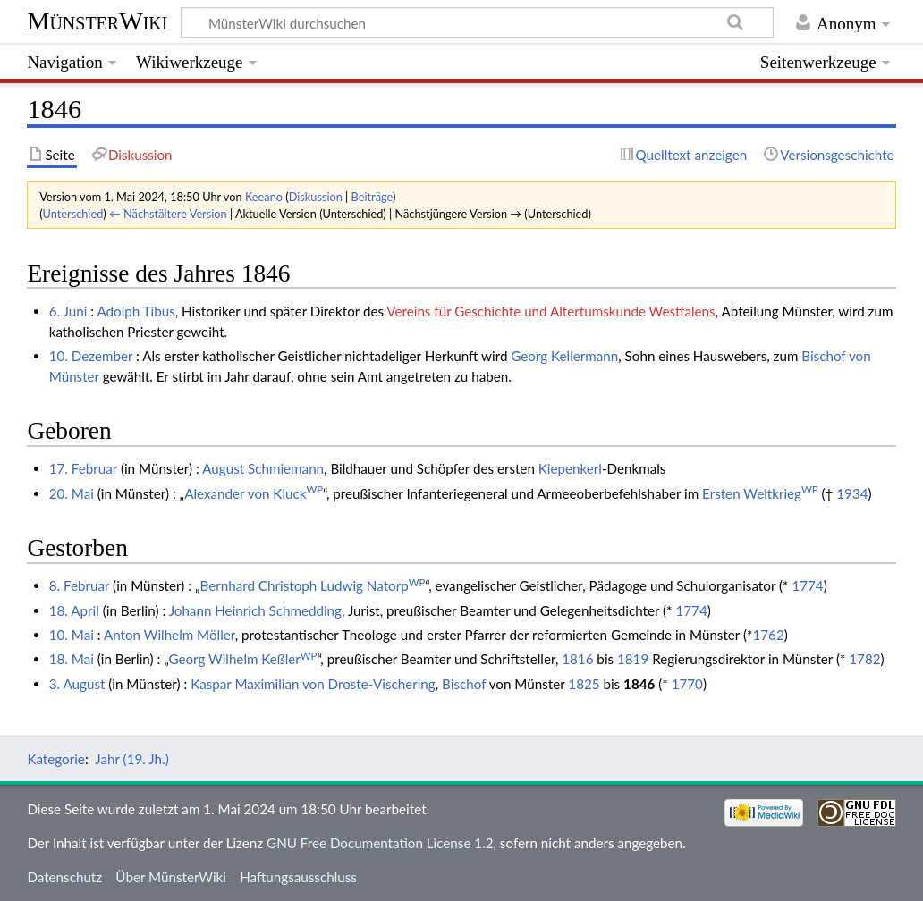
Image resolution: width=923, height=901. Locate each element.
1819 (632, 659)
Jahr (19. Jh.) (131, 759)
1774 (807, 585)
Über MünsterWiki (170, 877)
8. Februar (79, 585)
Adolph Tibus (135, 311)
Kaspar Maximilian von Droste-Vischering (313, 684)
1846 (639, 684)
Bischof (464, 684)
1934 (852, 493)
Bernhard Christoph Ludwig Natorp (312, 585)
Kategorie (55, 759)
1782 (864, 659)
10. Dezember (91, 356)
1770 (687, 684)
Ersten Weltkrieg (760, 493)
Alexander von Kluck (253, 493)
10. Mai (71, 635)
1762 (767, 635)
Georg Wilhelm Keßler (242, 659)
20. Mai (71, 493)
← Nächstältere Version (168, 213)
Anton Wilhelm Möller (169, 635)
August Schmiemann (263, 468)
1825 (583, 684)
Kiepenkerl (570, 468)
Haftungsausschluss (298, 877)
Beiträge (372, 196)
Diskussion (316, 196)
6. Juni (68, 311)
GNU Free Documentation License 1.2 (380, 843)
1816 (577, 659)
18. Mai (71, 659)
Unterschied (73, 213)
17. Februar (83, 468)
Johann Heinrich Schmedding (255, 610)
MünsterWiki (97, 21)
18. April (74, 610)
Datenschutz (64, 877)
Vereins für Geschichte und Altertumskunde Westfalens (550, 311)
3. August (77, 684)
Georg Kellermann (564, 356)
